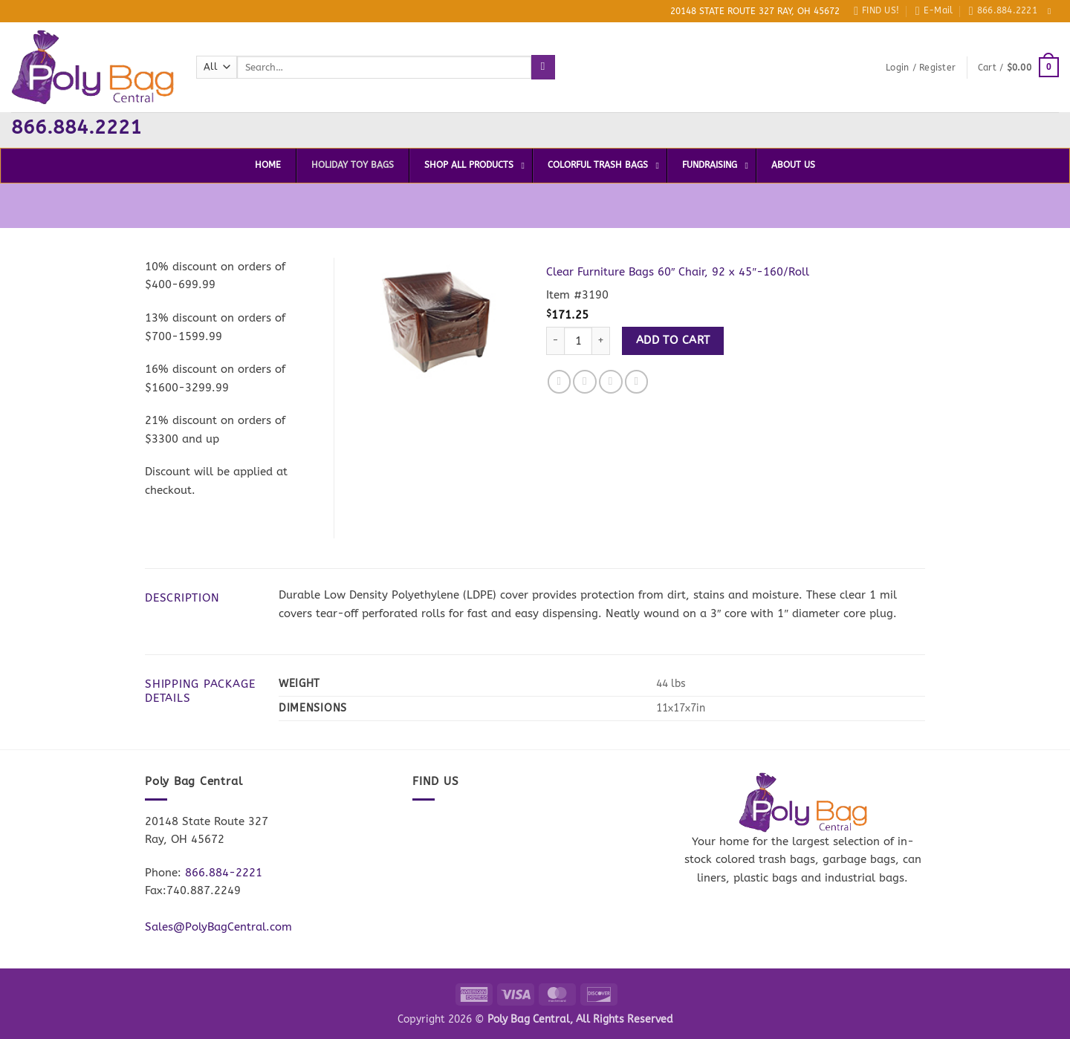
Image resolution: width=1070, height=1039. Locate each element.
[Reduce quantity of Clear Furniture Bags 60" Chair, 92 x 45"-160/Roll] (555, 341)
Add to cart (673, 340)
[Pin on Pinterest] (637, 382)
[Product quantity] (578, 341)
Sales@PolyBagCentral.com (218, 927)
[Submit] (543, 67)
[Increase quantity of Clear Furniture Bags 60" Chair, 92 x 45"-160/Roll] (601, 341)
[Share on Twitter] (585, 382)
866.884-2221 (223, 872)
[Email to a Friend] (611, 382)
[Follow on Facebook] (1052, 11)
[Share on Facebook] (559, 382)
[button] (921, 67)
